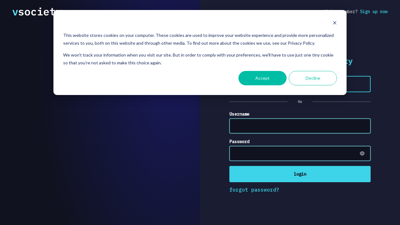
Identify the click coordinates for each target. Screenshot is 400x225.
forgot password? (254, 190)
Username (239, 114)
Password (239, 141)
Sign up (374, 11)
